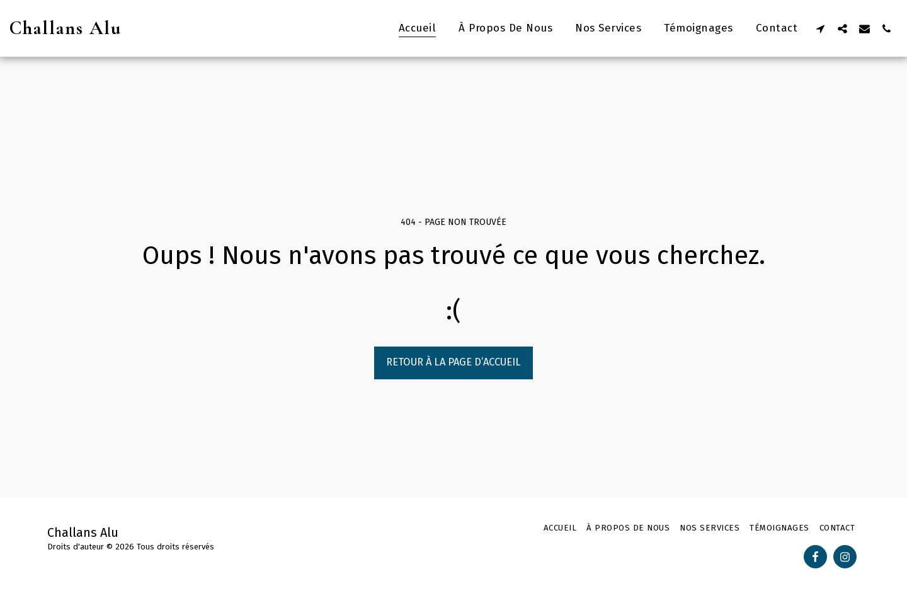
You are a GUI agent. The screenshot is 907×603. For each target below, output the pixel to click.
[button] (820, 28)
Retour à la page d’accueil (453, 362)
